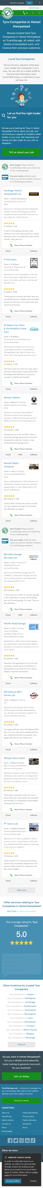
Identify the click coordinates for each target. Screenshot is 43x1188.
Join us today (21, 1076)
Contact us (6, 1123)
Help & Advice (8, 1120)
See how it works (21, 1100)
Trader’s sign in (35, 7)
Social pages (7, 1131)
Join (28, 2)
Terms (25, 1127)
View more (21, 890)
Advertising (6, 1116)
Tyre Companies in (21, 994)
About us (5, 1112)
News (4, 1127)
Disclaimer (26, 1123)
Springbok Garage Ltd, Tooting (17, 952)
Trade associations (30, 1112)
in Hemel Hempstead (21, 911)
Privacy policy (28, 1116)
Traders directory (29, 1120)
